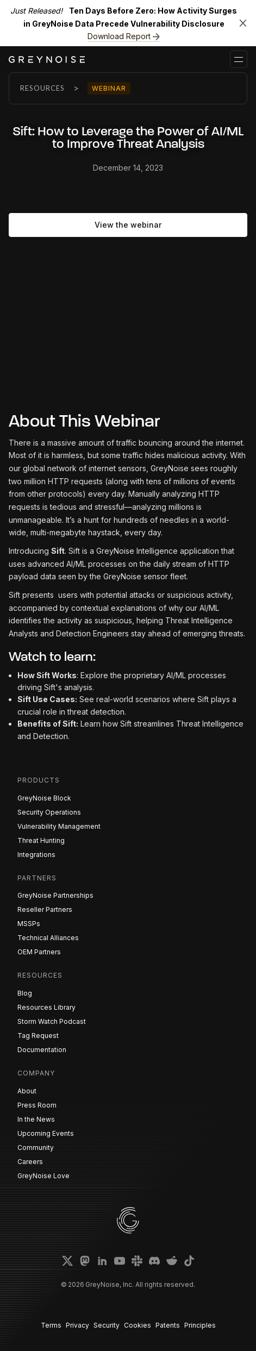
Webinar (109, 88)
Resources (42, 88)
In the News (36, 1119)
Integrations (36, 854)
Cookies (137, 1325)
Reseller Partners (44, 909)
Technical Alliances (48, 938)
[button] (238, 59)
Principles (200, 1325)
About (26, 1091)
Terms (51, 1325)
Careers (30, 1162)
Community (35, 1147)
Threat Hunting (41, 840)
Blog (24, 993)
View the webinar (128, 224)
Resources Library (46, 1007)
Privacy (77, 1325)
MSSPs (28, 924)
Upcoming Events (45, 1133)
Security (106, 1325)
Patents (167, 1325)
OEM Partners (39, 952)
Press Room (37, 1105)
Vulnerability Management (59, 826)
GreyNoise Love (43, 1176)
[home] (47, 59)
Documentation (41, 1050)
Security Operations (49, 812)
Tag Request (38, 1035)
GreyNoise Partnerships (55, 895)
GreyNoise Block (44, 798)
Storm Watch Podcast (51, 1021)
